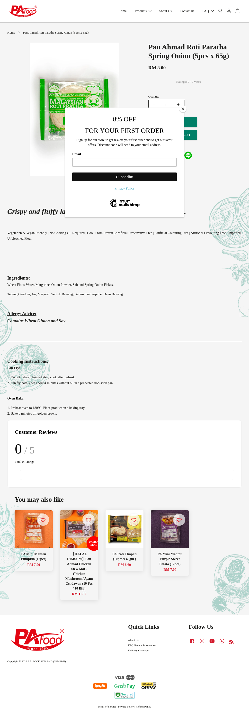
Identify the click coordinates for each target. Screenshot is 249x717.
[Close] (183, 108)
